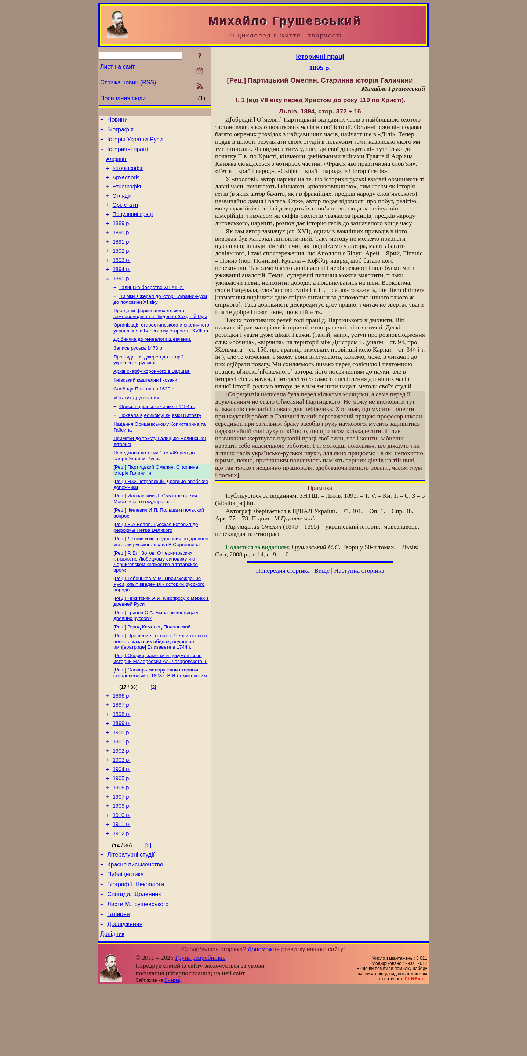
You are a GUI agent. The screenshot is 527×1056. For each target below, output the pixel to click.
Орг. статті (125, 216)
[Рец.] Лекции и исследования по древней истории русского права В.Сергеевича (160, 577)
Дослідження (124, 992)
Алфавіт (116, 164)
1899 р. (122, 769)
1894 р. (122, 288)
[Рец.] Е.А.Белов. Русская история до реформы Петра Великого (155, 562)
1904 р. (122, 821)
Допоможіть (264, 1019)
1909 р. (122, 862)
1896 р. (122, 739)
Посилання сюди (123, 98)
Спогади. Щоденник (134, 959)
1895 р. (122, 298)
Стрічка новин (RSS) (128, 82)
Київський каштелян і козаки (145, 406)
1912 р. (122, 893)
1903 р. (122, 811)
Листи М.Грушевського (137, 970)
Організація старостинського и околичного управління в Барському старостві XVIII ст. (161, 350)
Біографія (120, 132)
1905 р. (122, 831)
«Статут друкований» (137, 425)
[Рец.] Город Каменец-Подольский (151, 666)
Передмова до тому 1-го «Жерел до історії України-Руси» (154, 487)
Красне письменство (135, 926)
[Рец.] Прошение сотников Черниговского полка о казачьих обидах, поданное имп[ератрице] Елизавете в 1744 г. (160, 681)
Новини (117, 121)
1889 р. (122, 236)
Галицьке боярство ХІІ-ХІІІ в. (151, 308)
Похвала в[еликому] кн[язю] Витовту (160, 444)
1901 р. (122, 790)
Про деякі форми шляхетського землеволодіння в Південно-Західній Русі (160, 335)
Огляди (122, 206)
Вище (322, 570)
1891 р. (122, 257)
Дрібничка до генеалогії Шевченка (152, 362)
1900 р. (122, 780)
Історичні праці (127, 154)
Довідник (112, 1003)
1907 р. (122, 852)
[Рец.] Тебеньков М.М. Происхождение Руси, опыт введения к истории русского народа (158, 621)
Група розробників (200, 1027)
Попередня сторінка (283, 570)
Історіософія (128, 175)
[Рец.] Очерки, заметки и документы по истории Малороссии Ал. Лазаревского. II (160, 699)
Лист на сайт (117, 67)
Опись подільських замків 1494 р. (157, 435)
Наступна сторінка (359, 570)
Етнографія (127, 195)
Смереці (172, 1049)
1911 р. (122, 883)
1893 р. (122, 278)
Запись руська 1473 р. (138, 372)
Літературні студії (131, 915)
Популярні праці (133, 226)
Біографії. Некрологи (135, 948)
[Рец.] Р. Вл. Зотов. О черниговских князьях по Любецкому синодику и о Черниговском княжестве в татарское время (155, 598)
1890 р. (122, 247)
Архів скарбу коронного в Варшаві (152, 397)
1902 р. (122, 800)
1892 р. (122, 267)
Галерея (118, 981)
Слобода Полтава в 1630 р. (144, 416)
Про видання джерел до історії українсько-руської (148, 384)
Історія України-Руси (135, 143)
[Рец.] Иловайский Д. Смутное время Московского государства (155, 532)
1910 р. (122, 872)
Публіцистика (125, 937)
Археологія (126, 185)
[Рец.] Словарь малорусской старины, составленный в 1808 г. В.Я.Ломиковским (160, 714)
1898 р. (122, 759)
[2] (153, 729)
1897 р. (122, 749)
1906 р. (122, 841)
